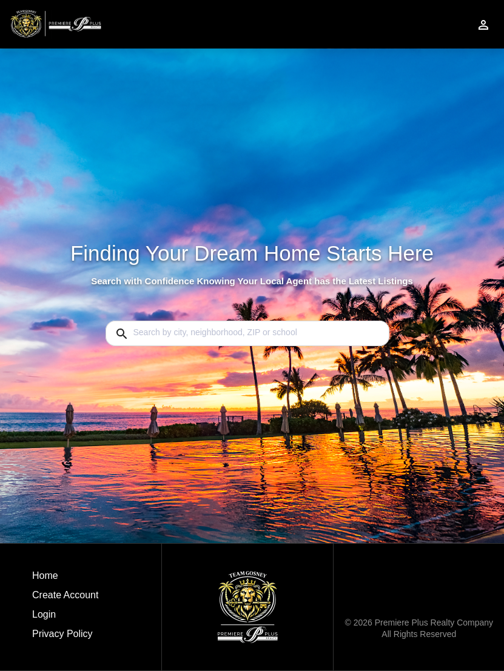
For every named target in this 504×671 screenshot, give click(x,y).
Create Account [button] (65, 595)
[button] (65, 617)
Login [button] (44, 614)
